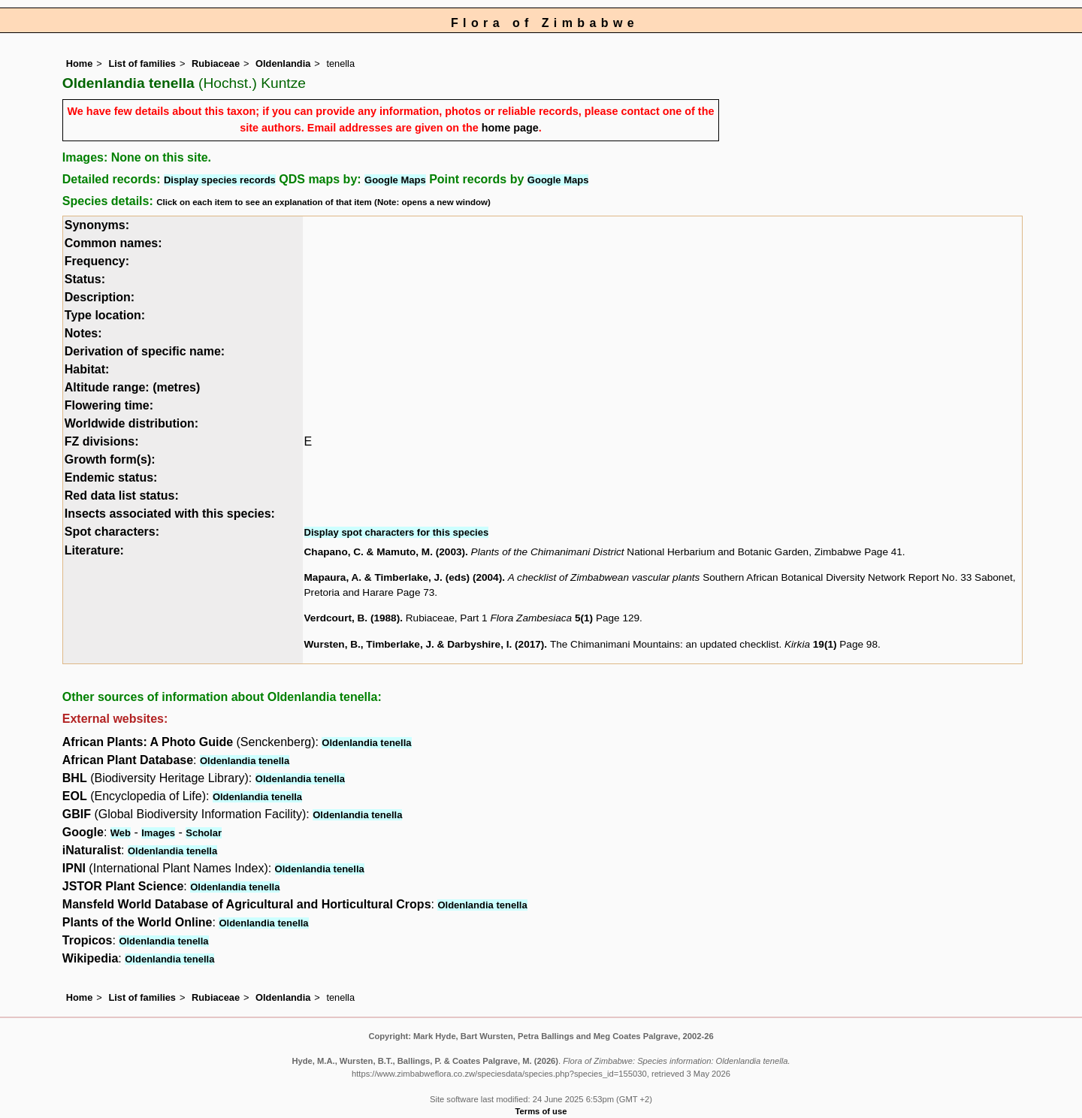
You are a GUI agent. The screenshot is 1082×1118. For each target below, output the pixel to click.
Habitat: (87, 369)
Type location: (105, 315)
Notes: (83, 333)
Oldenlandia (282, 63)
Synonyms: (97, 225)
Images (158, 832)
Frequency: (97, 261)
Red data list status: (122, 495)
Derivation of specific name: (145, 351)
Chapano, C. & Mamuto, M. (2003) (385, 551)
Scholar (204, 832)
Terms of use (541, 1111)
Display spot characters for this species (396, 532)
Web (120, 832)
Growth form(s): (110, 459)
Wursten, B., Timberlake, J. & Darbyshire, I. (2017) (424, 644)
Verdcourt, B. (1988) (352, 618)
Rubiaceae (216, 63)
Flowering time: (109, 405)
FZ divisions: (102, 441)
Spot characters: (112, 531)
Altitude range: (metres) (132, 387)
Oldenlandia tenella (366, 742)
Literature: (94, 550)
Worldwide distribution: (131, 423)
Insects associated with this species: (170, 513)
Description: (99, 297)
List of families (142, 63)
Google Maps (395, 180)
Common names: (113, 243)
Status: (85, 279)
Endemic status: (111, 477)
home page (510, 128)
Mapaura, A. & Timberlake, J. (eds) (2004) (403, 577)
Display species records (220, 180)
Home (79, 63)
